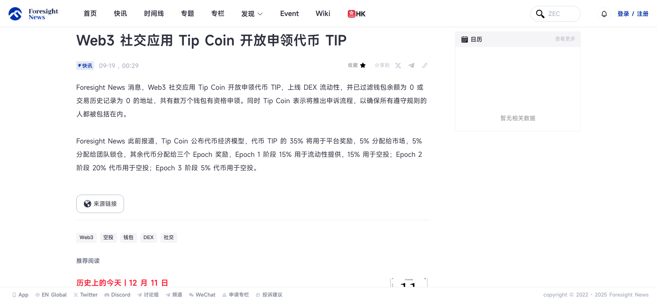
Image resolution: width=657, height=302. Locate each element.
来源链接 (100, 204)
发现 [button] (252, 13)
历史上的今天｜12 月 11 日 (122, 283)
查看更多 (565, 39)
